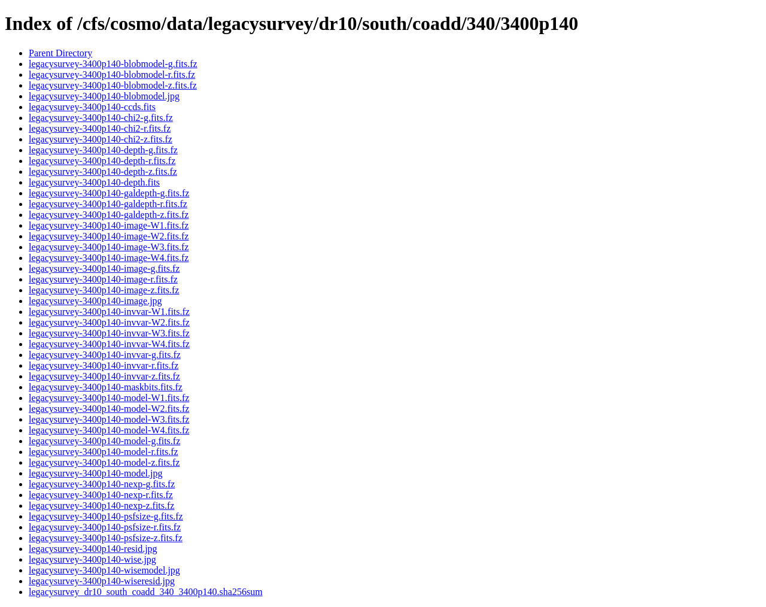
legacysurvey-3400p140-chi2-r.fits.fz (100, 128)
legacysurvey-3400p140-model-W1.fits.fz (109, 398)
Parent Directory (60, 53)
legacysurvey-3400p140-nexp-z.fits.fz (101, 505)
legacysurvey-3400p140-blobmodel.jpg (104, 96)
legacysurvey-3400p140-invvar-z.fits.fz (104, 376)
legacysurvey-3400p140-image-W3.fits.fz (109, 247)
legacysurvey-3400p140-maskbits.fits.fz (106, 387)
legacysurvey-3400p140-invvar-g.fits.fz (105, 355)
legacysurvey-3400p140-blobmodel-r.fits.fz (112, 74)
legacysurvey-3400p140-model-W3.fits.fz (109, 419)
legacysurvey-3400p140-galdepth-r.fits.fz (108, 204)
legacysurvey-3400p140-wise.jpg (92, 559)
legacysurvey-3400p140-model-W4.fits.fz (109, 430)
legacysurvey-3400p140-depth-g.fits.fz (103, 150)
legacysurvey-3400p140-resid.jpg (93, 549)
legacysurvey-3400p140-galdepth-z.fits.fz (109, 215)
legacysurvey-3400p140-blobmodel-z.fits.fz (113, 85)
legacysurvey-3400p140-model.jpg (96, 473)
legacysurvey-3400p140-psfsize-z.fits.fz (106, 538)
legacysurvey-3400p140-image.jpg (95, 301)
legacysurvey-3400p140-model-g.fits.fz (104, 441)
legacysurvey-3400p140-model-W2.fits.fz (109, 408)
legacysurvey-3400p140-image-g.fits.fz (104, 268)
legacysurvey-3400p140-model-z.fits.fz (104, 462)
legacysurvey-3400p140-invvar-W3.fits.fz (109, 333)
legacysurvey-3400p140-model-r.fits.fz (103, 452)
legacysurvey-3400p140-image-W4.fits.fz (109, 258)
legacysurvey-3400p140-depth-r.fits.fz (102, 161)
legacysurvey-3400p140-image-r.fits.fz (103, 279)
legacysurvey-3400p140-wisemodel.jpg (104, 570)
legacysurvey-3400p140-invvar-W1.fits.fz (109, 311)
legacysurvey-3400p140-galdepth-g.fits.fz (109, 193)
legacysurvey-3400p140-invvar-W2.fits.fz (109, 322)
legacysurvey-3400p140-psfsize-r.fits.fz (105, 527)
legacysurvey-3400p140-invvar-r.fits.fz (103, 365)
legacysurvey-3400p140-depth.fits (94, 182)
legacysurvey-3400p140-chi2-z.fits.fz (100, 139)
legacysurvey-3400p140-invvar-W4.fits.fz (109, 344)
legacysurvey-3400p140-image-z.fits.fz (104, 290)
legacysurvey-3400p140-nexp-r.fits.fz (101, 495)
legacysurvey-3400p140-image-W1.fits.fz (109, 225)
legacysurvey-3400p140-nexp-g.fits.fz (102, 484)
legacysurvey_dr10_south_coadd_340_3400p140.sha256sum (146, 592)
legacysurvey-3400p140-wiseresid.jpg (102, 581)
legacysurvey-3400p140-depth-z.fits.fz (103, 171)
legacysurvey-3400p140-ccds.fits (92, 107)
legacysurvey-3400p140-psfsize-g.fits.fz (106, 516)
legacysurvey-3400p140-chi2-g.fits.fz (101, 118)
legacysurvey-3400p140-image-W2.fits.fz (109, 236)
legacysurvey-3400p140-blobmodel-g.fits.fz (113, 64)
